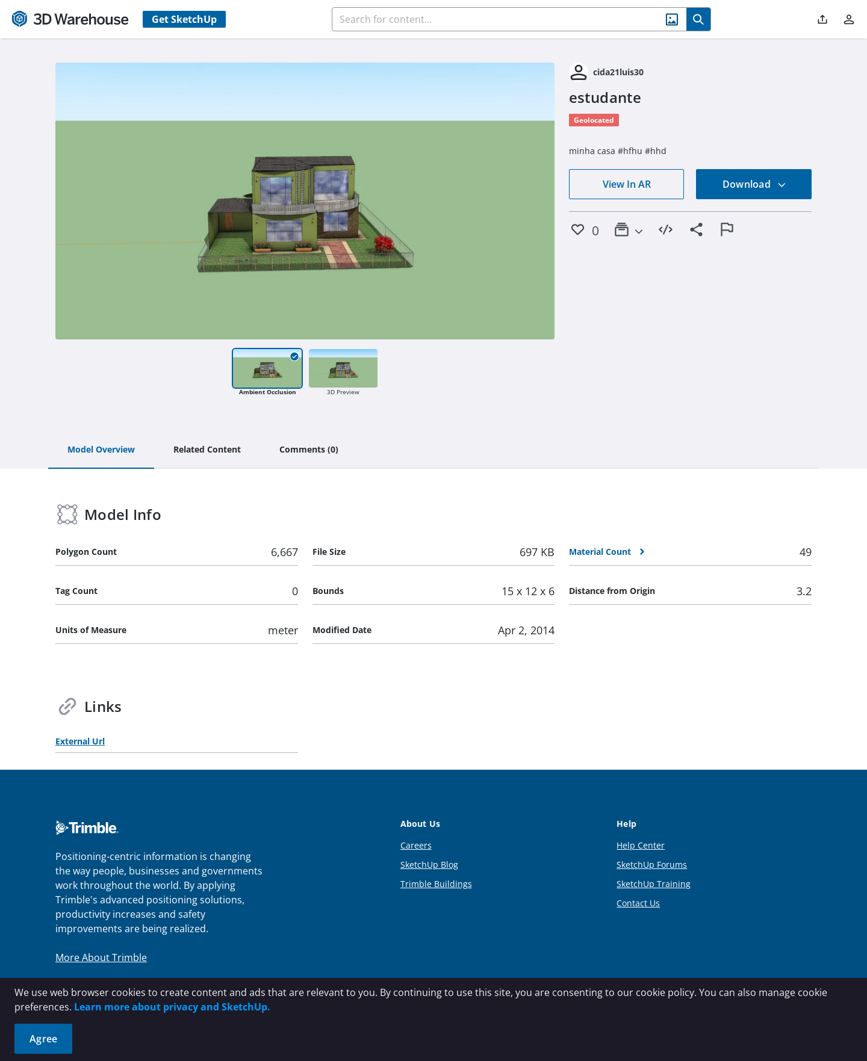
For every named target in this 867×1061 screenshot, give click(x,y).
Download (754, 184)
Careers (416, 845)
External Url (80, 741)
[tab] (101, 450)
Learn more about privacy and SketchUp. (172, 1006)
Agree (43, 1038)
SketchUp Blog (429, 864)
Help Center (641, 845)
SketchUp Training (654, 883)
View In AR (627, 184)
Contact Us (638, 903)
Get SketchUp (184, 19)
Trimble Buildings (436, 883)
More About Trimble (101, 957)
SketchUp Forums (652, 864)
